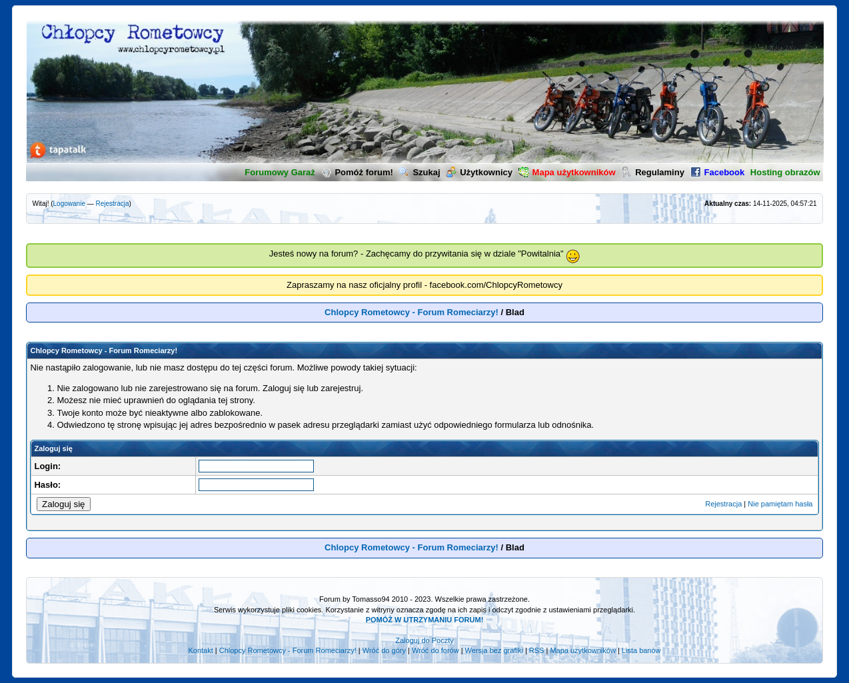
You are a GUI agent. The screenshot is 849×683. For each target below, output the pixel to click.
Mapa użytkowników (582, 650)
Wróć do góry (384, 650)
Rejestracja (112, 203)
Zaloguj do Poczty (424, 640)
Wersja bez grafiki (494, 650)
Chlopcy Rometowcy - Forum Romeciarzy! (411, 312)
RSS (536, 650)
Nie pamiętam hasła (780, 504)
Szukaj (419, 172)
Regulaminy (652, 172)
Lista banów (641, 650)
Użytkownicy (479, 172)
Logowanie (69, 203)
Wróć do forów (435, 650)
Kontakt (200, 650)
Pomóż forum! (357, 172)
